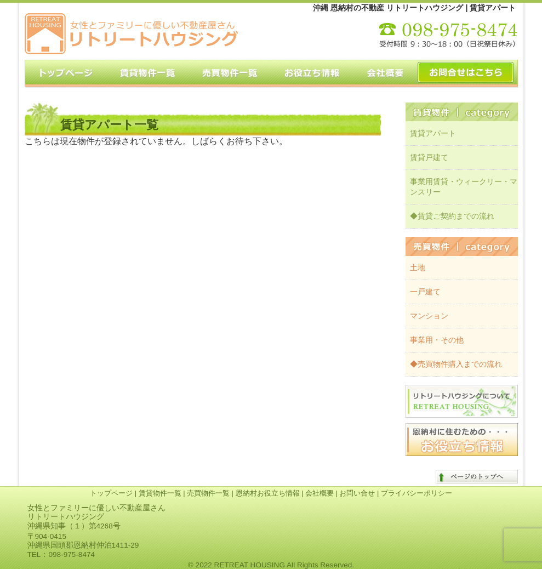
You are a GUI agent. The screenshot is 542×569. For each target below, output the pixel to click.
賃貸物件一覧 (160, 493)
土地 (417, 267)
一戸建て (425, 291)
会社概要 (319, 493)
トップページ (111, 493)
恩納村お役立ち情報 (268, 493)
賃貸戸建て (429, 157)
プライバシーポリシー (416, 493)
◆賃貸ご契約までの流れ (452, 216)
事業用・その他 (437, 339)
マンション (429, 315)
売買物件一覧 (208, 493)
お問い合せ (357, 493)
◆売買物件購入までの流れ (456, 364)
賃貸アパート (433, 133)
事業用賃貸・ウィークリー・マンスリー (463, 186)
